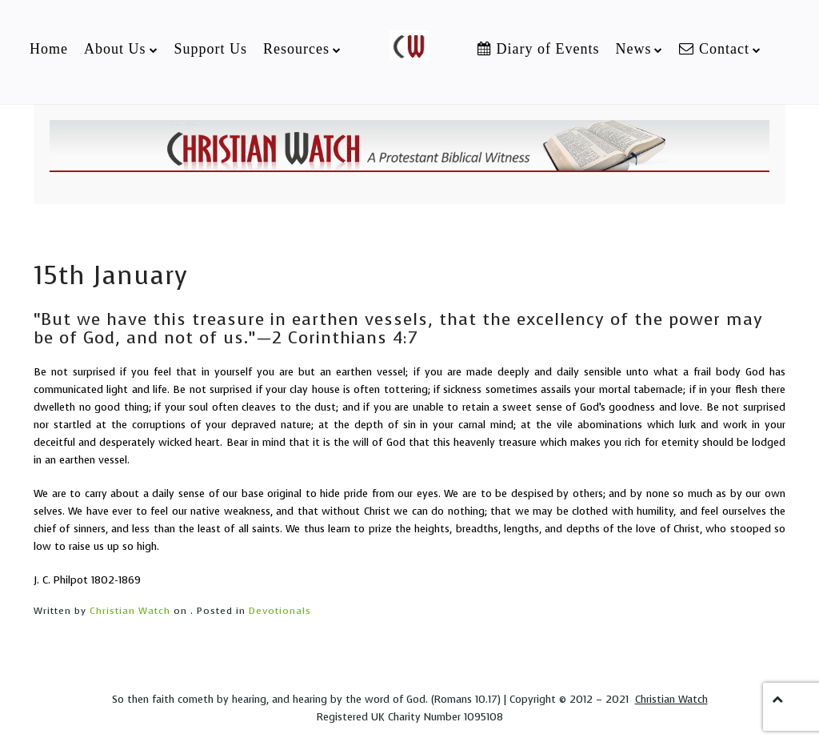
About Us (115, 49)
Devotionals (280, 610)
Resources (296, 49)
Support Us (211, 49)
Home (49, 49)
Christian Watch (130, 610)
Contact (714, 49)
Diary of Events (538, 49)
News (633, 49)
